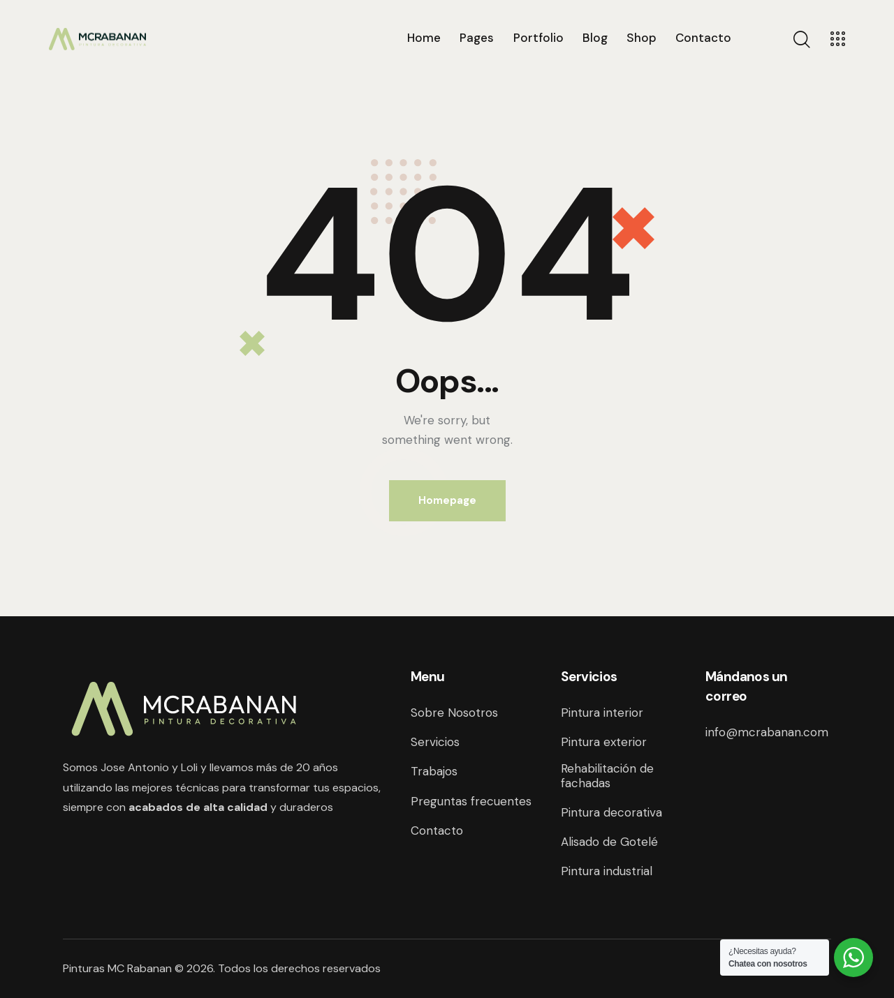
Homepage (447, 500)
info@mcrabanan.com (766, 732)
